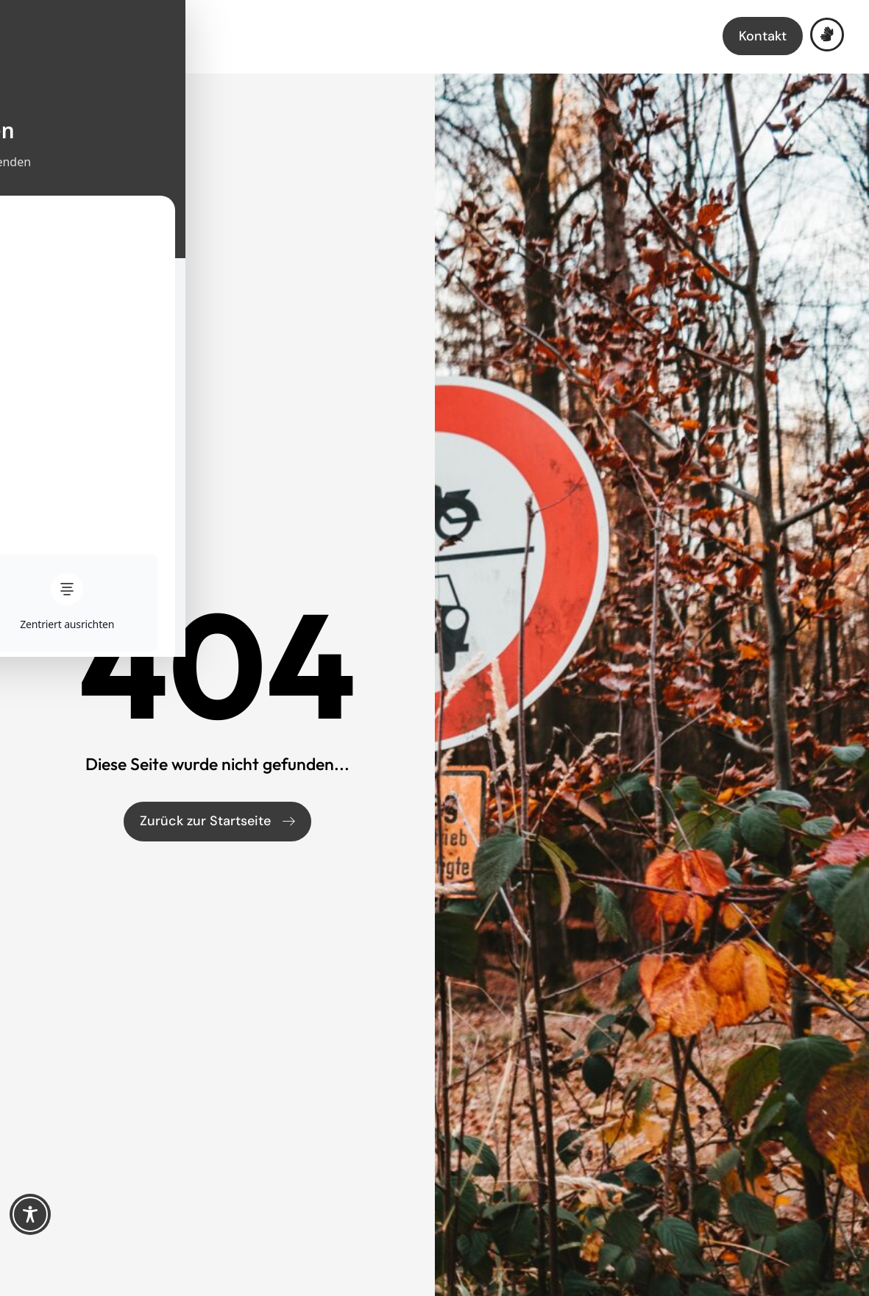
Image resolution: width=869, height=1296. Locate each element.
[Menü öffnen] (40, 37)
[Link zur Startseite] (450, 40)
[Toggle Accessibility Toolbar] (30, 1214)
